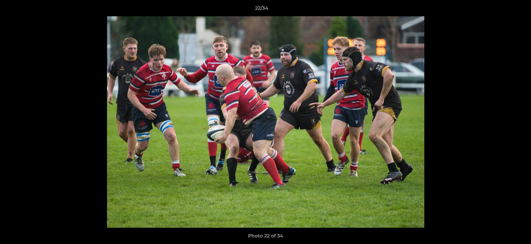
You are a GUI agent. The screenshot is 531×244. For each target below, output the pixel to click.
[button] (502, 10)
